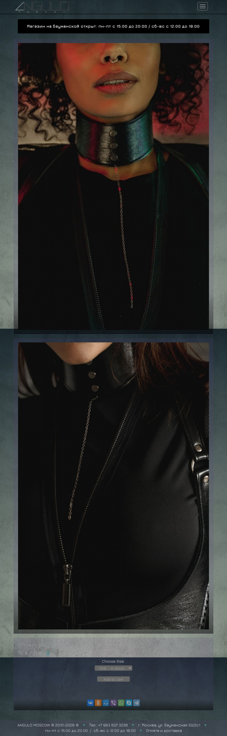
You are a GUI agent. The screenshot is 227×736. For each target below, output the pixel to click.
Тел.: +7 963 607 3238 (108, 725)
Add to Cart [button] (113, 679)
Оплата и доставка (164, 730)
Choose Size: (113, 661)
